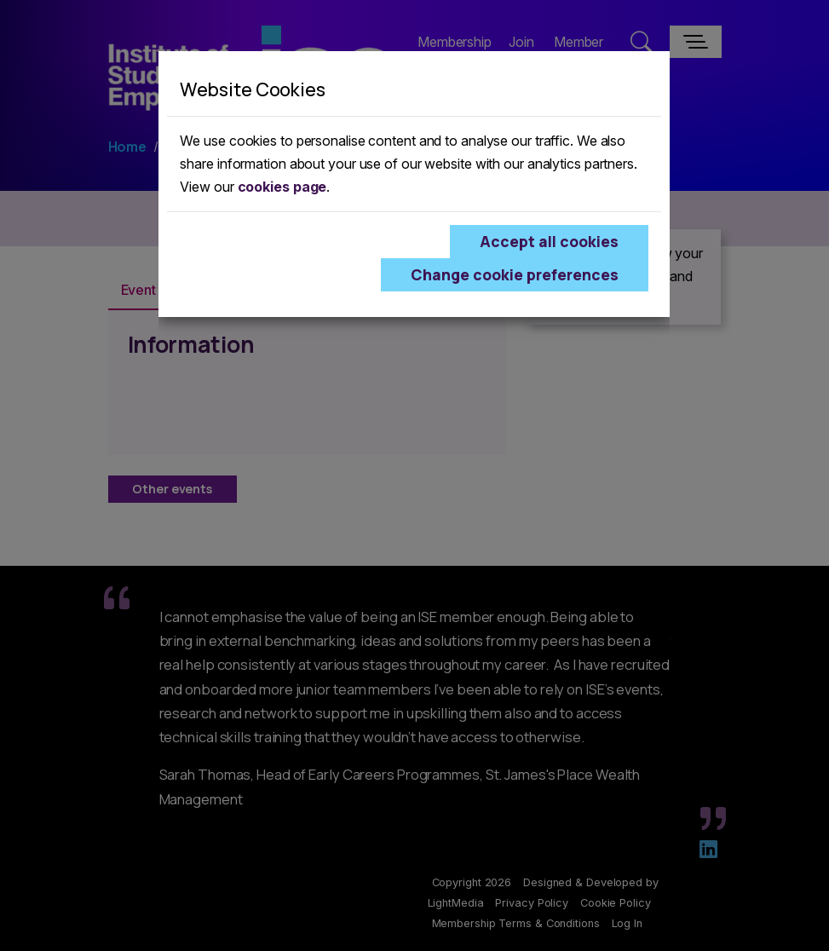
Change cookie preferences (515, 274)
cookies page (282, 186)
